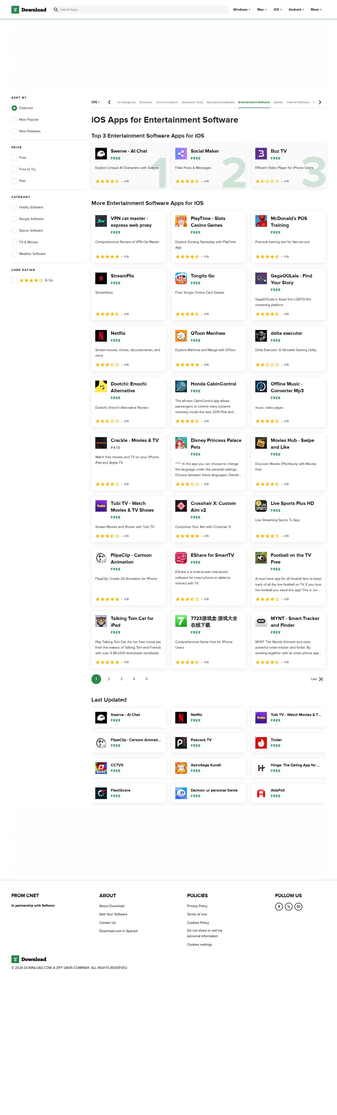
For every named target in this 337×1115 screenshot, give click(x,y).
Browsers (146, 102)
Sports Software (27, 231)
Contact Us (107, 922)
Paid (18, 181)
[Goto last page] (317, 679)
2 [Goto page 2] (109, 679)
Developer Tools (192, 102)
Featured (22, 108)
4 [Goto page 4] (134, 679)
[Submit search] (56, 10)
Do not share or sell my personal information (204, 933)
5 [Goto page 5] (147, 679)
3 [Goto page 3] (121, 679)
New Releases (26, 131)
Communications (167, 102)
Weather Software (28, 254)
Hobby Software (27, 207)
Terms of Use (197, 914)
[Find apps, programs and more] (140, 10)
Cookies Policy (198, 922)
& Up (32, 280)
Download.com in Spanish (118, 931)
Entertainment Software (254, 102)
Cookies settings (199, 944)
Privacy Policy (197, 906)
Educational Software (220, 102)
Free (18, 158)
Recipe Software (27, 219)
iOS (276, 9)
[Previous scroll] (109, 102)
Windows (240, 9)
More (317, 10)
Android (295, 9)
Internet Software (298, 102)
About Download (111, 906)
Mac (260, 9)
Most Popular (25, 120)
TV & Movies (24, 242)
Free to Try (23, 169)
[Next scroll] (320, 102)
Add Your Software (113, 914)
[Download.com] (28, 10)
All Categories (126, 102)
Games (278, 102)
